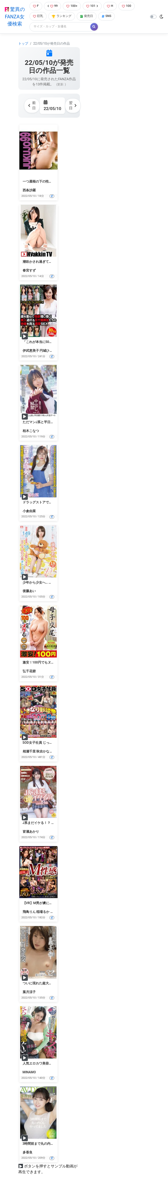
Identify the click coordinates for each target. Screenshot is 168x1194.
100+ (71, 6)
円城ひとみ (48, 351)
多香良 (27, 1152)
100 (126, 6)
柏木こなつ (31, 431)
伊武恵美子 (31, 351)
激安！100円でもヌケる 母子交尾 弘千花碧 (54, 662)
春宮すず (29, 270)
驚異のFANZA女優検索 (15, 17)
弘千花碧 (29, 671)
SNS (107, 16)
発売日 (86, 16)
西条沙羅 (29, 190)
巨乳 (38, 16)
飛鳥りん (29, 912)
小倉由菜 (29, 511)
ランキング (61, 16)
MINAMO (29, 1072)
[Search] (60, 26)
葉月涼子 (29, 992)
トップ (23, 43)
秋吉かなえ (44, 751)
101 (92, 6)
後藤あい (29, 591)
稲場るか (42, 912)
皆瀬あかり (31, 832)
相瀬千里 (29, 751)
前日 (32, 105)
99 (52, 6)
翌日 (73, 105)
